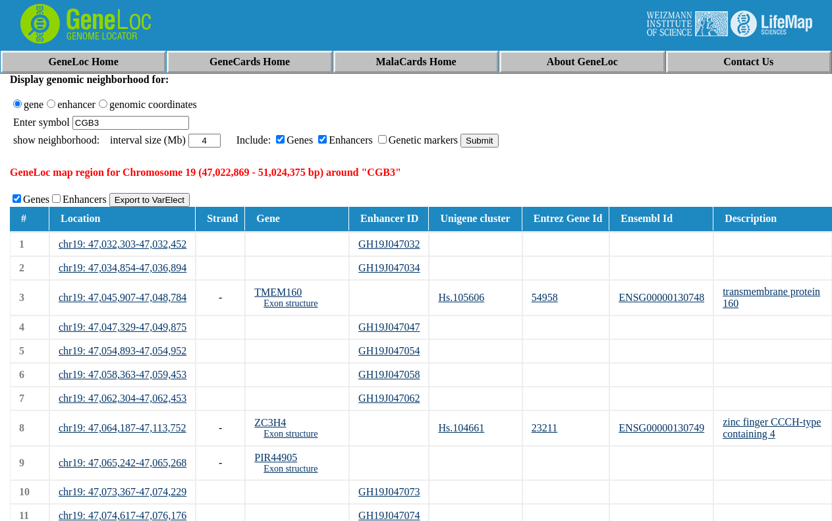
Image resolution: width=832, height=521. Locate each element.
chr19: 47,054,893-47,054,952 (122, 350)
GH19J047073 (389, 491)
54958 (545, 297)
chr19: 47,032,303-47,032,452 (122, 244)
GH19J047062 (389, 398)
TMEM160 (278, 292)
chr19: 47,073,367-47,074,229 (122, 491)
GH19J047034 (389, 267)
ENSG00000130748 (661, 297)
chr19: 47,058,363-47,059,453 (122, 374)
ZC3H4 (270, 422)
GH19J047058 (389, 374)
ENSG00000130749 (661, 427)
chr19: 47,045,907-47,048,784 (122, 297)
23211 (544, 427)
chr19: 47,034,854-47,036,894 (122, 267)
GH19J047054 (389, 350)
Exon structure (290, 303)
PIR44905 (275, 457)
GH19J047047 (389, 327)
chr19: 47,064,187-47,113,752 (122, 427)
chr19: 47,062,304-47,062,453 (122, 398)
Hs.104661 (461, 427)
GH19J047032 (389, 244)
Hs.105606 (461, 297)
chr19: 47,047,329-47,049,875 (122, 327)
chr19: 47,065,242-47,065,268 (122, 462)
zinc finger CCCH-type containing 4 (772, 427)
